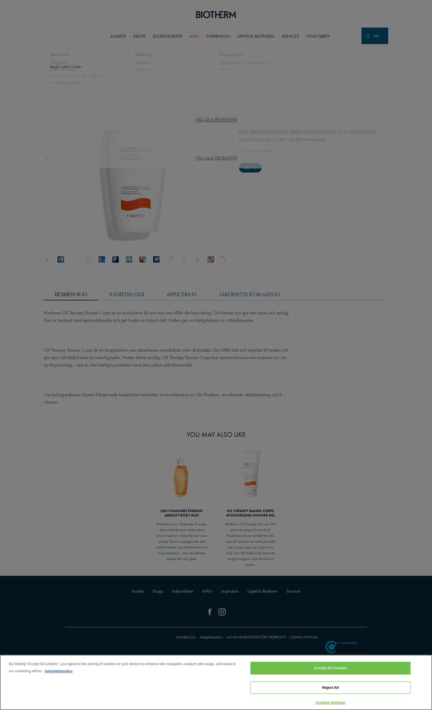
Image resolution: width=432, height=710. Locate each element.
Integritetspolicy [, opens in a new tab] (58, 671)
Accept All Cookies (330, 668)
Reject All (330, 687)
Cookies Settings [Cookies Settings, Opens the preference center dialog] (330, 702)
